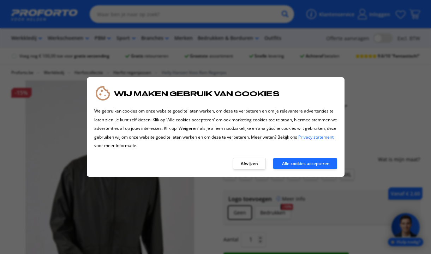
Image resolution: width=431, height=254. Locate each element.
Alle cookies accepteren (306, 164)
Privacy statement (316, 137)
